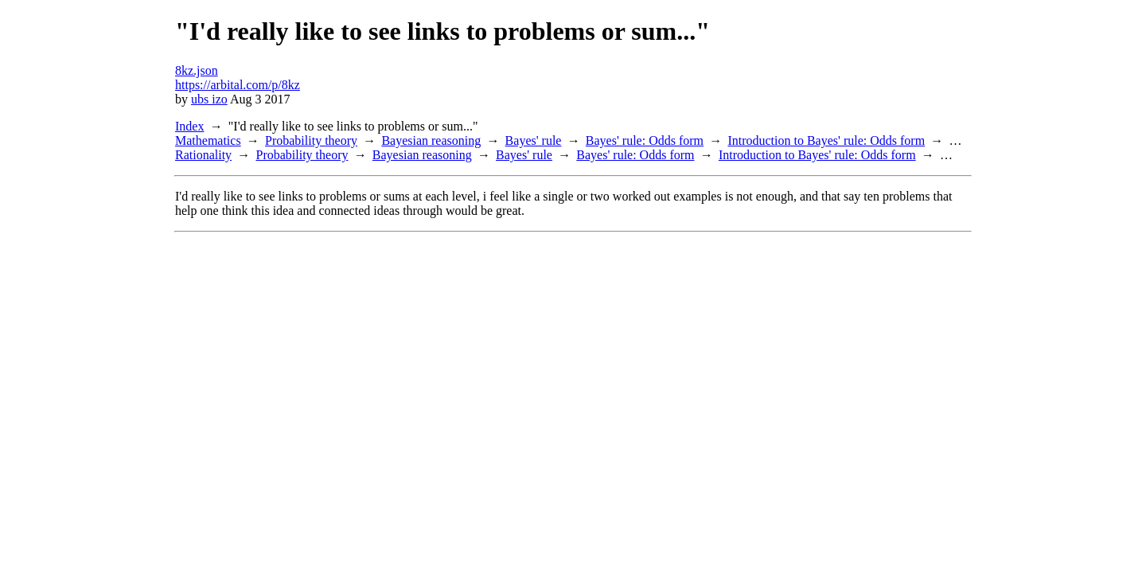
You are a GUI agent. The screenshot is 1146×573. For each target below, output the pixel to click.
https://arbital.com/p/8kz (237, 85)
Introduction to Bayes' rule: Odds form (826, 140)
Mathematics (208, 140)
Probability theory (311, 140)
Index (189, 126)
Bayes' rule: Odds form (645, 140)
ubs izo (209, 99)
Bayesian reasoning (431, 140)
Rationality (203, 155)
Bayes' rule (533, 140)
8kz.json (196, 70)
